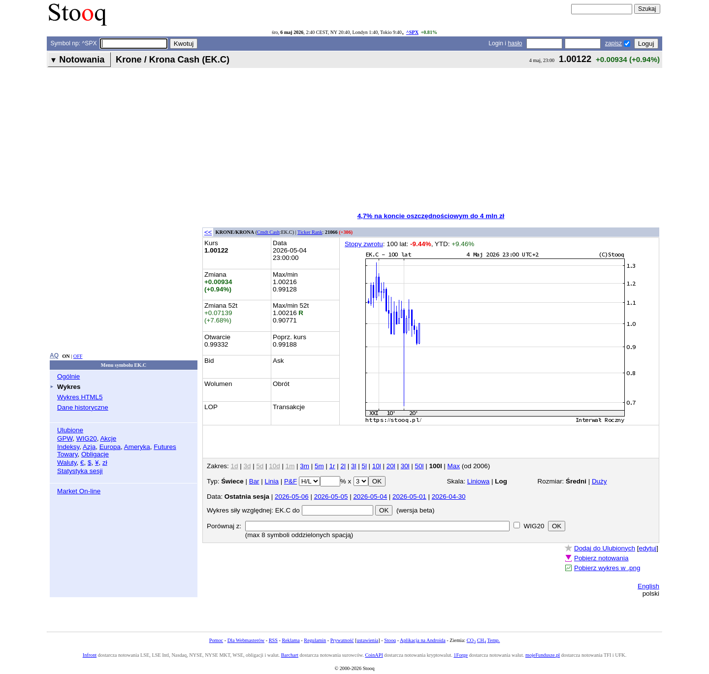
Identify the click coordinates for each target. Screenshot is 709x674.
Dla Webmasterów (245, 640)
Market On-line (78, 491)
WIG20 (86, 438)
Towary (67, 454)
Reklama (290, 640)
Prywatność (342, 640)
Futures (165, 446)
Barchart (289, 655)
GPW (64, 438)
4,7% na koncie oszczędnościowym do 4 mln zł (431, 216)
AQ (54, 355)
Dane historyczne (82, 407)
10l (376, 466)
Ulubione (70, 430)
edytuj (647, 548)
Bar (254, 481)
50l (419, 466)
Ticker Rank (309, 232)
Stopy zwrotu (364, 244)
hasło (515, 43)
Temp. (493, 640)
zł (104, 462)
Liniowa (478, 481)
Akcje (108, 438)
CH (481, 640)
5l (363, 466)
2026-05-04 (370, 496)
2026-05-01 (409, 496)
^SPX (412, 32)
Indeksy (68, 446)
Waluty (67, 462)
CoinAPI (374, 655)
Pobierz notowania (601, 558)
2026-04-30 (449, 496)
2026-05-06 (292, 496)
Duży (599, 481)
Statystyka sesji (80, 471)
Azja (89, 446)
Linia (272, 481)
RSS (273, 640)
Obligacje (95, 454)
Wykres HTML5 (79, 397)
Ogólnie (68, 376)
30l (405, 466)
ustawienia (368, 640)
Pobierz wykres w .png (607, 568)
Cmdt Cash (268, 232)
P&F (290, 481)
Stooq (390, 640)
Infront (90, 655)
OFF (78, 356)
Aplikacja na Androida (423, 640)
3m (304, 466)
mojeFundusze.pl (542, 655)
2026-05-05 (331, 496)
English (648, 586)
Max (454, 466)
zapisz (613, 43)
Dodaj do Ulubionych (604, 548)
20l (391, 466)
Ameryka (137, 446)
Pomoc (216, 640)
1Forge (460, 655)
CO (471, 640)
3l (353, 466)
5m (319, 466)
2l (343, 466)
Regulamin (315, 640)
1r (332, 466)
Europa (110, 446)
